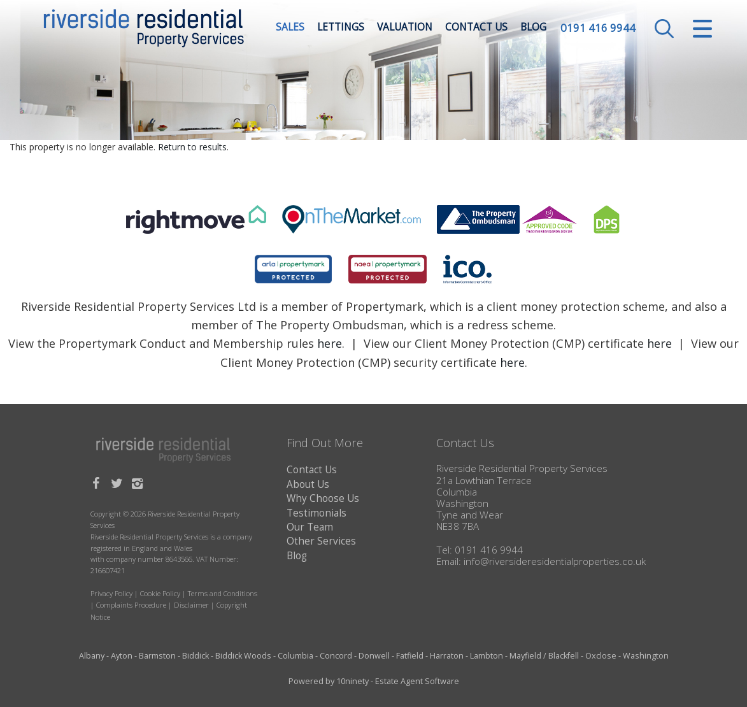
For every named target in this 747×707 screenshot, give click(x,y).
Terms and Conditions (222, 593)
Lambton (486, 655)
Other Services (321, 541)
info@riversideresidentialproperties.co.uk (555, 561)
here (329, 343)
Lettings (340, 28)
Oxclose (600, 655)
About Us (308, 484)
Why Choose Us (323, 498)
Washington (646, 655)
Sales (290, 28)
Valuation (404, 28)
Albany (91, 655)
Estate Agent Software (417, 681)
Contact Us (476, 28)
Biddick (195, 655)
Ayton (121, 655)
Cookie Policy (160, 593)
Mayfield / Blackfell (544, 655)
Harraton (447, 655)
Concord (336, 655)
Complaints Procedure (131, 605)
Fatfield (409, 655)
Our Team (310, 527)
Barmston (157, 655)
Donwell (374, 655)
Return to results (192, 147)
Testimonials (316, 513)
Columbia (295, 655)
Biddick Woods (243, 655)
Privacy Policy (111, 593)
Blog (533, 28)
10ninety (352, 681)
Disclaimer (191, 605)
